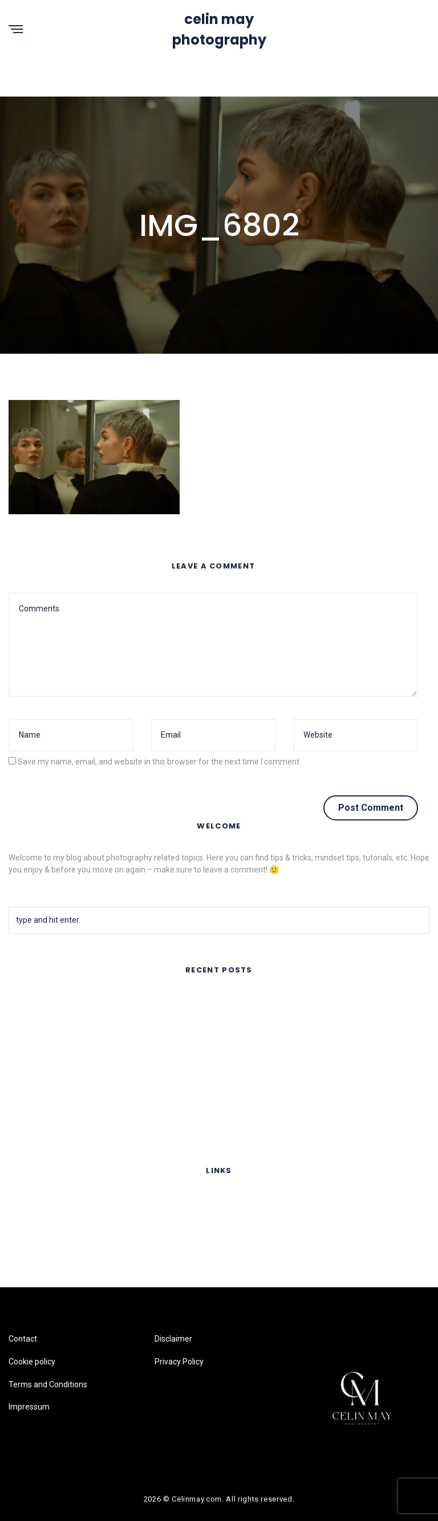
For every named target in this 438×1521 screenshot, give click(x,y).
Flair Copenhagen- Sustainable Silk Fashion (86, 1060)
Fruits (19, 1089)
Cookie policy (32, 1225)
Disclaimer (173, 1338)
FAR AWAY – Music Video (54, 1001)
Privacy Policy (179, 1361)
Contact (23, 1202)
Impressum (29, 1270)
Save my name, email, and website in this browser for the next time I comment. (159, 761)
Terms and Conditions (48, 1247)
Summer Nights (37, 1030)
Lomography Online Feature (58, 1119)
